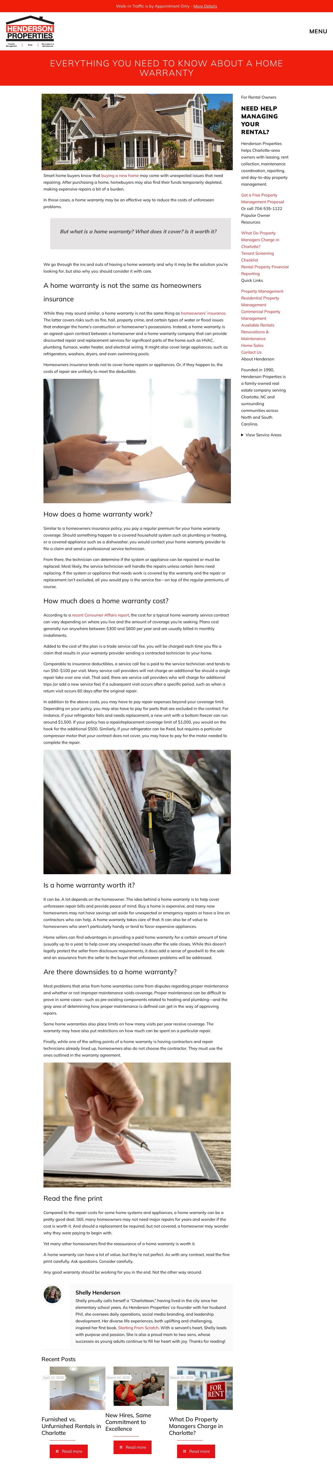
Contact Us (251, 352)
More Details (205, 6)
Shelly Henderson (98, 1292)
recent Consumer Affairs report (100, 615)
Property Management (262, 291)
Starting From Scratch (138, 1327)
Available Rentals (257, 325)
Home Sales (252, 345)
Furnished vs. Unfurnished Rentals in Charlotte (71, 1426)
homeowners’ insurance (203, 313)
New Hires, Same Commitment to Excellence (128, 1422)
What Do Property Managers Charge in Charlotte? (196, 1426)
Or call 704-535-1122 (261, 208)
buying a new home (120, 175)
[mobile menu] (324, 31)
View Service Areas (263, 434)
